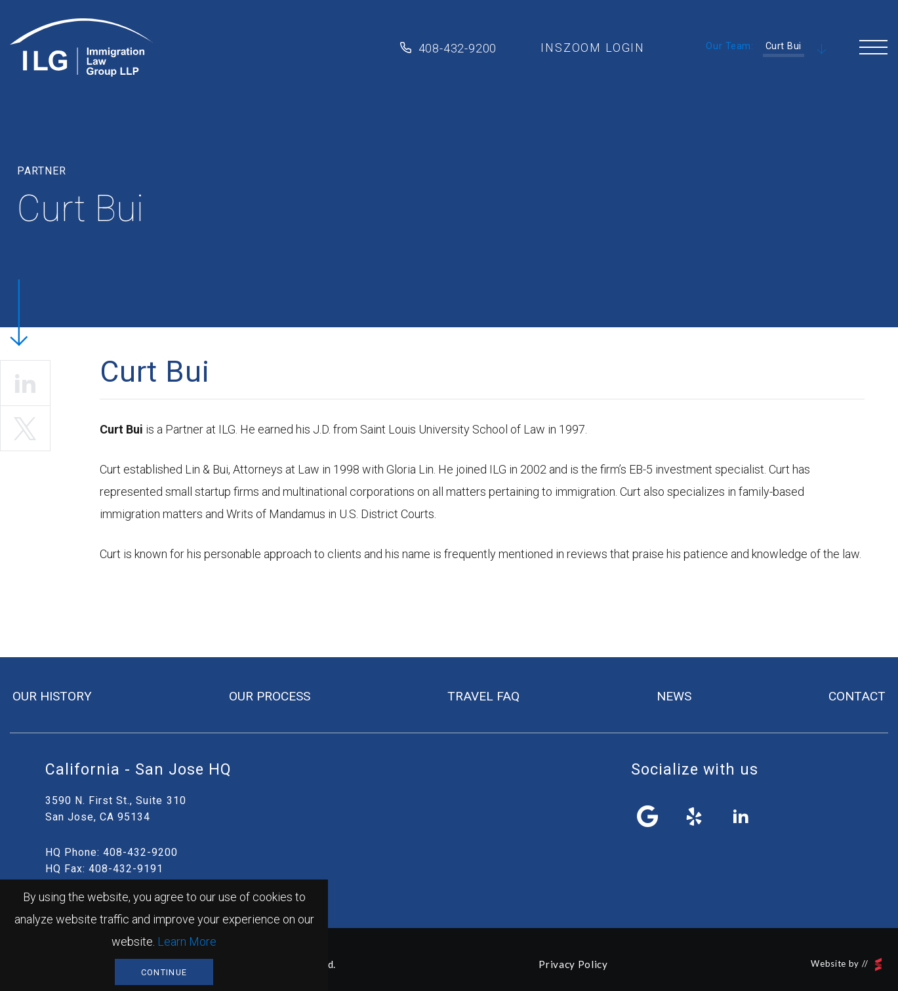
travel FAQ (483, 696)
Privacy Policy (573, 964)
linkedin (25, 383)
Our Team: (729, 46)
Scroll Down (821, 49)
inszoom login (593, 47)
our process (269, 696)
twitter (25, 428)
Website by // (846, 964)
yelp (694, 816)
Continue (164, 972)
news (674, 696)
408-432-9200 (457, 48)
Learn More (186, 941)
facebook (647, 816)
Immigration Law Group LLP (81, 47)
